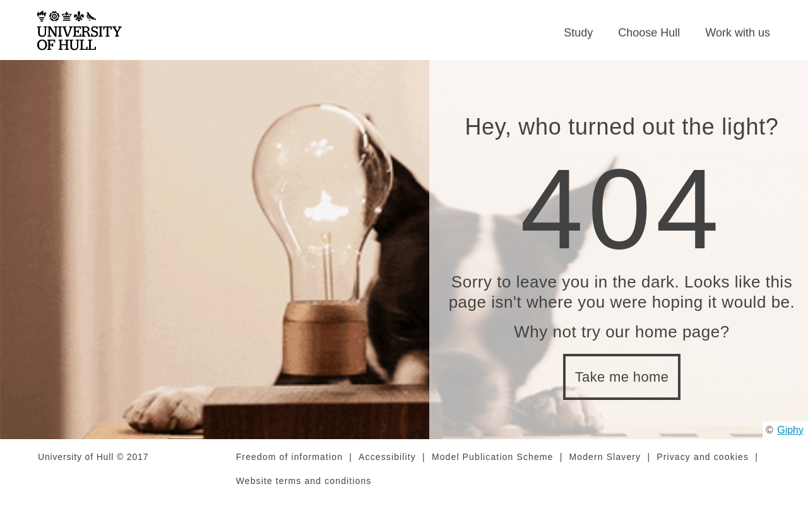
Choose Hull (649, 36)
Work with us (737, 36)
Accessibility (387, 466)
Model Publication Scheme (493, 466)
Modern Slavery (605, 466)
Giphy (790, 438)
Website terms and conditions (304, 490)
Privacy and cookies (702, 466)
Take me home (622, 386)
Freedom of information (289, 466)
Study (578, 36)
